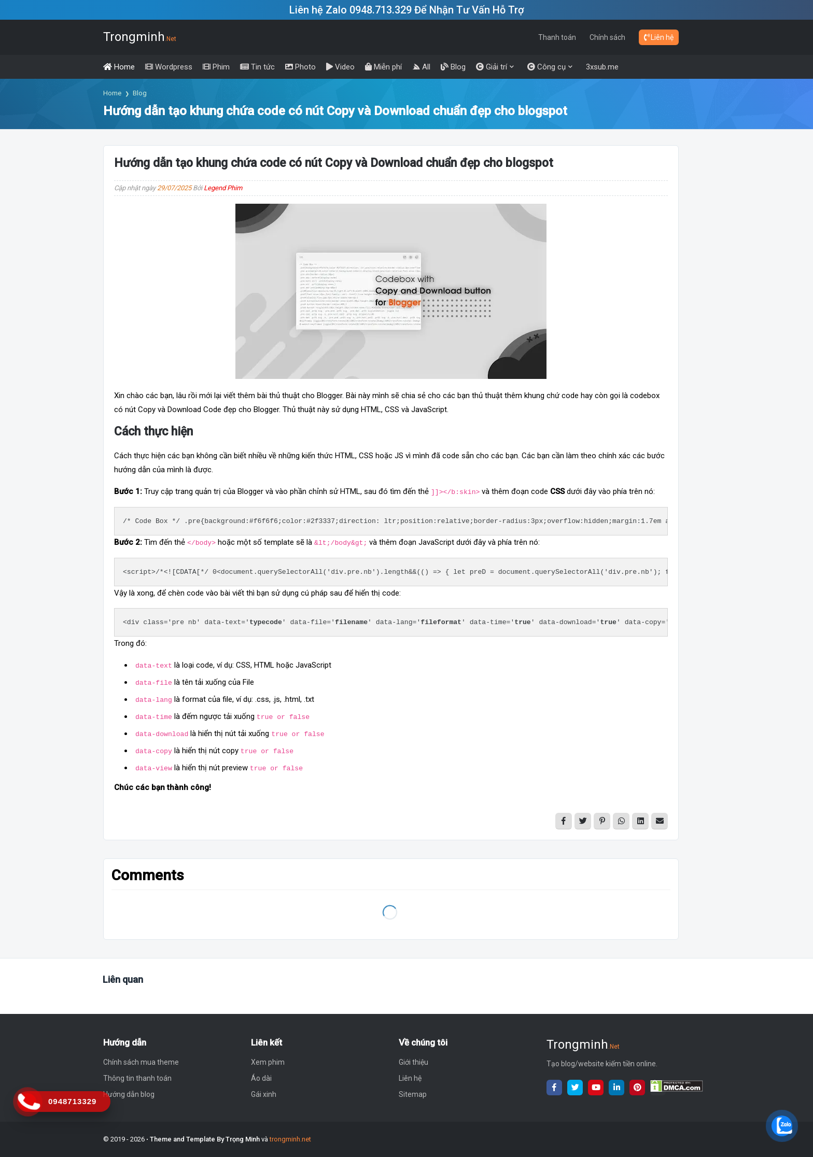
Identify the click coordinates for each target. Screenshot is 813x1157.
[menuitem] (119, 67)
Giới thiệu (413, 1062)
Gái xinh (263, 1094)
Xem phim (268, 1062)
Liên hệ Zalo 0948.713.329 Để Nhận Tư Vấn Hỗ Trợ (406, 10)
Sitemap (413, 1094)
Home (112, 93)
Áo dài (261, 1078)
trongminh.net (290, 1139)
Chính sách (607, 37)
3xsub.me (602, 67)
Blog (140, 93)
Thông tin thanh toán (137, 1078)
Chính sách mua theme (141, 1062)
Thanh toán (557, 37)
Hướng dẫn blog (129, 1094)
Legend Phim (223, 188)
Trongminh (139, 37)
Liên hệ (659, 37)
